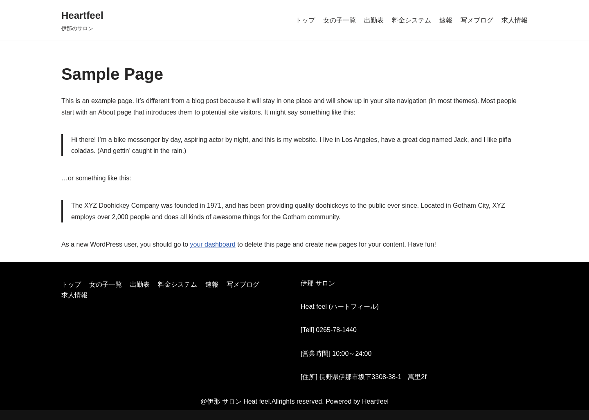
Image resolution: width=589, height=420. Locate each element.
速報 (445, 20)
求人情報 (514, 20)
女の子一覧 (339, 20)
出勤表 (374, 20)
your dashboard (213, 244)
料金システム (411, 20)
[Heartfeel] (82, 20)
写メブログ (477, 20)
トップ (305, 20)
